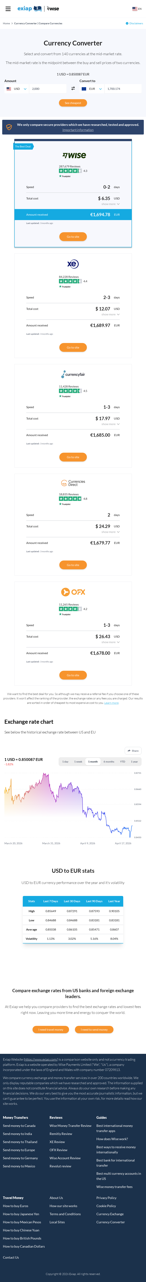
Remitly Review (61, 1134)
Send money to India (17, 1134)
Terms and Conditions (65, 1214)
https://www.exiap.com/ (40, 1059)
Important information (78, 130)
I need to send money (94, 1029)
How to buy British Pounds (22, 1238)
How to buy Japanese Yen (21, 1214)
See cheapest (73, 103)
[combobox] (16, 88)
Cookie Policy (106, 1206)
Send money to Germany (20, 1158)
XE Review (57, 1142)
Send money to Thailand (20, 1142)
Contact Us (11, 1257)
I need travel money (50, 1029)
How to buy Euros (15, 1206)
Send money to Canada (19, 1126)
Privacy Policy (106, 1198)
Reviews (56, 1117)
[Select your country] (137, 9)
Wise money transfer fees (114, 1187)
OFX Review (58, 1150)
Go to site (73, 236)
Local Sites (57, 1222)
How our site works (63, 1206)
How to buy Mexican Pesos (22, 1222)
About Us (56, 1198)
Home (6, 23)
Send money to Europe (19, 1150)
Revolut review (60, 1166)
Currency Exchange (110, 1214)
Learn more (111, 703)
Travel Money (13, 1198)
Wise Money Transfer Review (70, 1126)
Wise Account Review (65, 1158)
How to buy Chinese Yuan (21, 1230)
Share (133, 750)
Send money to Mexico (19, 1166)
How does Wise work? (112, 1139)
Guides (101, 1117)
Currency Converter (110, 1222)
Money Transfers (15, 1117)
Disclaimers (136, 23)
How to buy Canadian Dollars (24, 1246)
